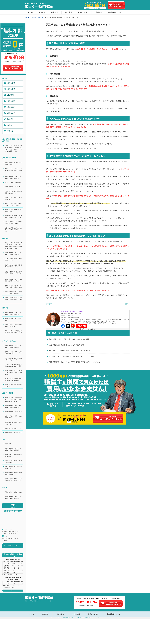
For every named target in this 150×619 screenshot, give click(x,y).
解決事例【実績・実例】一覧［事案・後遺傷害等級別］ (69, 339)
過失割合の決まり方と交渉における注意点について (13, 325)
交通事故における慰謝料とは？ (13, 411)
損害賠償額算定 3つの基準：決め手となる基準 (13, 163)
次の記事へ (126, 304)
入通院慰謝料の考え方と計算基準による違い (13, 423)
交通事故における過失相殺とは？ (13, 319)
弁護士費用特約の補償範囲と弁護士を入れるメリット (13, 192)
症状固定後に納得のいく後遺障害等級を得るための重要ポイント (13, 272)
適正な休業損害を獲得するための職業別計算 (13, 417)
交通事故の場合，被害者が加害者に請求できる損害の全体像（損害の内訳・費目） (13, 399)
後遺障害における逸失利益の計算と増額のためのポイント (13, 266)
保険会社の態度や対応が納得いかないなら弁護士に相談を (13, 222)
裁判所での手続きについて (12, 187)
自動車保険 (8, 444)
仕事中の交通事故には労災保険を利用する (13, 467)
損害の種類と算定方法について (13, 432)
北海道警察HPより (11, 574)
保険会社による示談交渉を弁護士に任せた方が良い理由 (13, 204)
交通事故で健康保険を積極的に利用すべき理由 (13, 473)
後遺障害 (5, 238)
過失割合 (5, 308)
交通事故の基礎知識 (9, 158)
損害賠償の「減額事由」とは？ (13, 428)
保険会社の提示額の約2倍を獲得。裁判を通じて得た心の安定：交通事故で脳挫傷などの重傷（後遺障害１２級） (13, 148)
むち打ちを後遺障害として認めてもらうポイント (13, 259)
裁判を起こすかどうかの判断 (13, 182)
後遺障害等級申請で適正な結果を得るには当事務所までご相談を (13, 299)
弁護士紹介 (54, 12)
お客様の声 (98, 12)
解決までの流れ (83, 12)
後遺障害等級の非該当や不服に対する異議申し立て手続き (13, 280)
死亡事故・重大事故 (9, 341)
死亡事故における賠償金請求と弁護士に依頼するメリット (70, 350)
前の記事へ (49, 304)
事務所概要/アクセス (115, 12)
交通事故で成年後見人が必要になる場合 (13, 385)
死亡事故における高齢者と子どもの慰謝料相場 (66, 345)
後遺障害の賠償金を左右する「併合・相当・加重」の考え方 (13, 286)
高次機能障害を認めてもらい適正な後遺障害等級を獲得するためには (74, 362)
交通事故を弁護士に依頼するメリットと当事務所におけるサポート (13, 229)
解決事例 (42, 12)
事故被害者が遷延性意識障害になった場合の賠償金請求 (13, 379)
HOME (30, 12)
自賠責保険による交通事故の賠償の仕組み (13, 455)
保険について (7, 439)
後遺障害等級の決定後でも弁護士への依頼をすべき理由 (13, 292)
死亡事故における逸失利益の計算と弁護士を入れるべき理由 (71, 356)
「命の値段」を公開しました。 (13, 492)
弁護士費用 (68, 12)
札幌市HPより (10, 587)
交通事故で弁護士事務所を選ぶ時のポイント (13, 210)
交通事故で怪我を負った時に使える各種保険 (13, 461)
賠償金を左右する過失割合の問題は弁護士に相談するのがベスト (13, 332)
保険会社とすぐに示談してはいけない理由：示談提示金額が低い (13, 170)
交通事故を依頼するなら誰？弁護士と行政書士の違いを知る (13, 216)
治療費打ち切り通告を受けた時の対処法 (13, 198)
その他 (4, 487)
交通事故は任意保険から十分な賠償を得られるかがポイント (13, 479)
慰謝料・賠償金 (7, 393)
